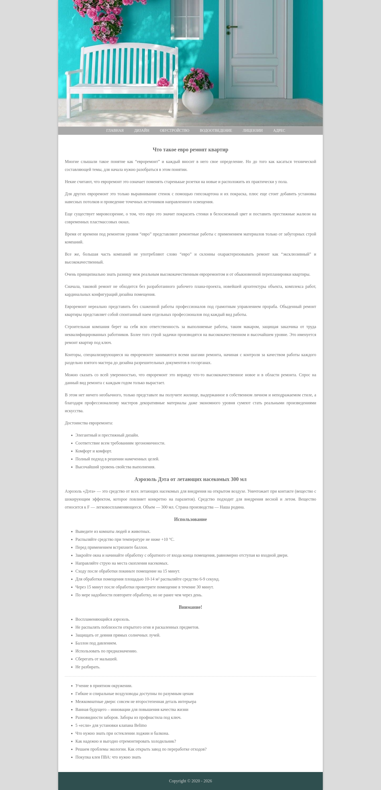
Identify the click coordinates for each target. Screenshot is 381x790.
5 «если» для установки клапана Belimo (111, 725)
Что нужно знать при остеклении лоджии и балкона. (122, 733)
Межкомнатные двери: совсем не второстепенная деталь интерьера (135, 701)
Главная (115, 131)
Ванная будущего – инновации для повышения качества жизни (131, 709)
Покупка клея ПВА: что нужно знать (108, 757)
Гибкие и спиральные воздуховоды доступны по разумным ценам (134, 693)
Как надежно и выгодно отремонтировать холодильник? (125, 741)
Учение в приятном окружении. (103, 685)
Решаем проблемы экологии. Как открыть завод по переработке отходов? (141, 749)
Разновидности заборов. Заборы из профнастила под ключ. (128, 717)
